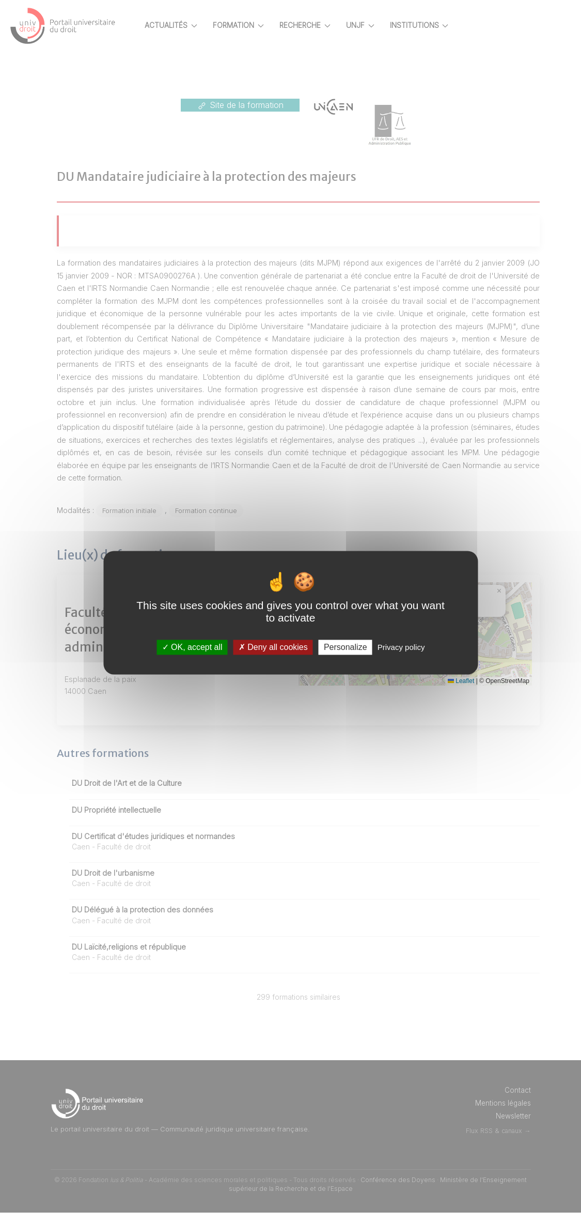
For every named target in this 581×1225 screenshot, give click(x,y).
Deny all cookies (273, 647)
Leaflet (461, 693)
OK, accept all (192, 647)
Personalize (345, 647)
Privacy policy (401, 647)
